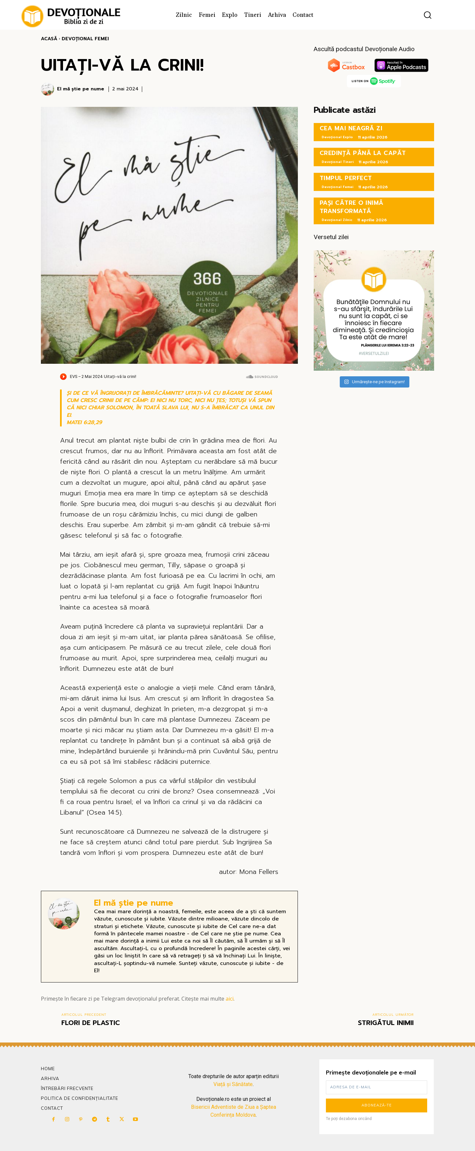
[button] (427, 15)
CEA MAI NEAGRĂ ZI (351, 128)
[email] (376, 1087)
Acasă (49, 38)
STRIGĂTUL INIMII (386, 1023)
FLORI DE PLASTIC (90, 1023)
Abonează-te (377, 1105)
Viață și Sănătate (233, 1084)
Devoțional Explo (337, 137)
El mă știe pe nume (80, 89)
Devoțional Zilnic (337, 219)
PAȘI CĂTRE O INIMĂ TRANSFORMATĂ (352, 207)
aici (230, 998)
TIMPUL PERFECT (346, 178)
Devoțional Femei (85, 38)
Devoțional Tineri (338, 161)
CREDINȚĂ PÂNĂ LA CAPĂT (363, 153)
